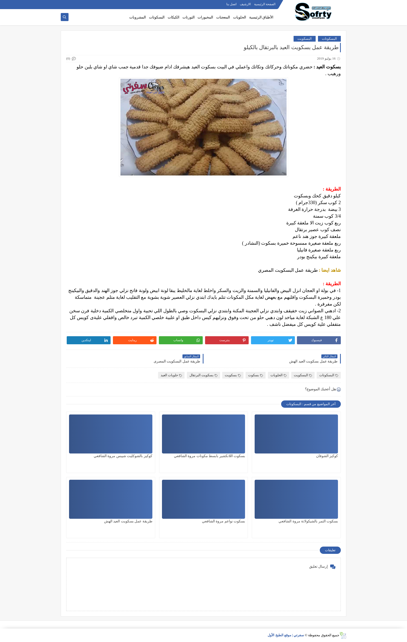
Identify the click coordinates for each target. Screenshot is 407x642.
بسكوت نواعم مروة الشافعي (223, 521)
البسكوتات (157, 17)
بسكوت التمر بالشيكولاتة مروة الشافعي (308, 521)
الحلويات (239, 17)
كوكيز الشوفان (327, 456)
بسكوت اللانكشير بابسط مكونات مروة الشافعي (209, 456)
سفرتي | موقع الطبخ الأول (286, 635)
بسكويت (233, 375)
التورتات (188, 17)
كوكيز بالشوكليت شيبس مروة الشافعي (123, 456)
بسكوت (255, 375)
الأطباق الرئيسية (261, 17)
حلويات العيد (171, 375)
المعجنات (223, 17)
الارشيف (245, 4)
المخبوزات (205, 17)
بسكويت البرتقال (203, 375)
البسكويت (304, 39)
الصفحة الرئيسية (264, 4)
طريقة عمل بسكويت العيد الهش (128, 521)
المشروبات (137, 17)
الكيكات (173, 17)
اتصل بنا (231, 4)
